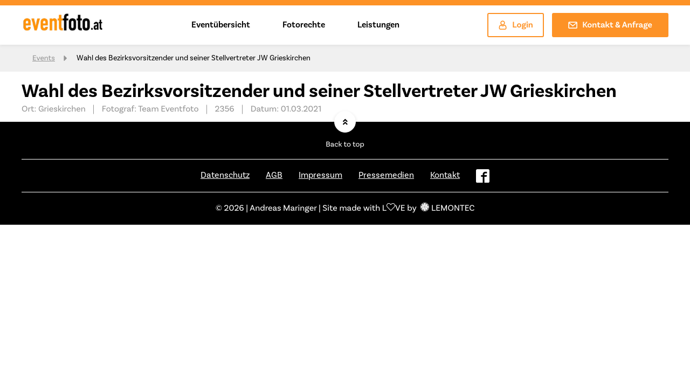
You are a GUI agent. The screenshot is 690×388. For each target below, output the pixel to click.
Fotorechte (303, 24)
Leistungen (378, 24)
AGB (274, 175)
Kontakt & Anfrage (610, 25)
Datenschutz (225, 175)
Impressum (320, 175)
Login (515, 25)
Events (43, 58)
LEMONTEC (447, 208)
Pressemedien (386, 175)
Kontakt (445, 175)
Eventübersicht (220, 24)
